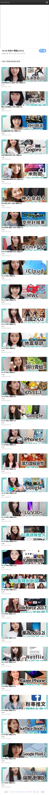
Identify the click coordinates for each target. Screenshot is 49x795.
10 (34, 792)
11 (37, 792)
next (42, 792)
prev (6, 792)
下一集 (42, 51)
